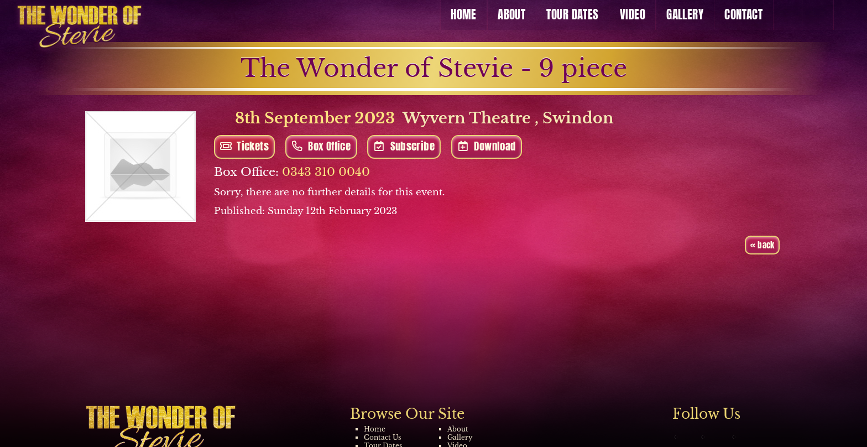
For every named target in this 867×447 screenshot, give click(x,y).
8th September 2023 (304, 118)
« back (762, 244)
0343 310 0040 (326, 171)
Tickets (244, 146)
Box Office (321, 146)
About (457, 429)
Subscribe (404, 146)
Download (486, 146)
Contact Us (382, 437)
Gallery (460, 437)
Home (374, 429)
